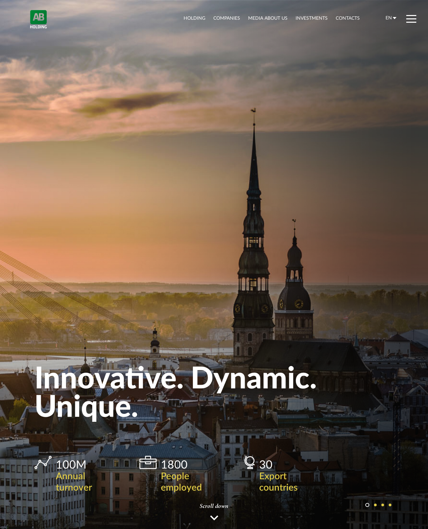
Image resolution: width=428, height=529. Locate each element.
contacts (348, 18)
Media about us (268, 18)
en (389, 17)
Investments (312, 18)
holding (194, 18)
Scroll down (214, 507)
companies (226, 18)
